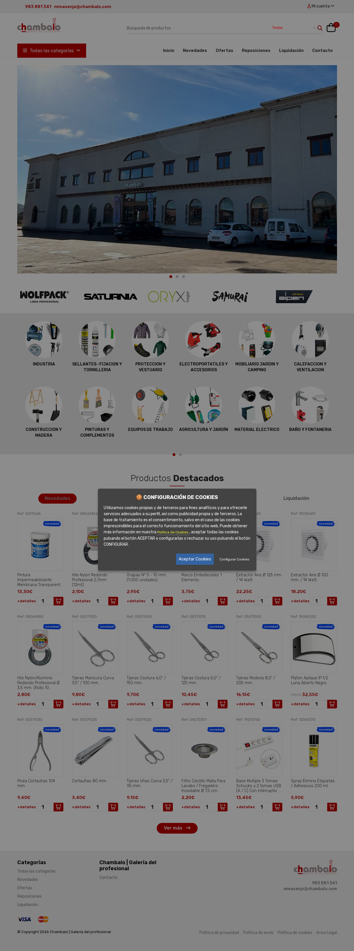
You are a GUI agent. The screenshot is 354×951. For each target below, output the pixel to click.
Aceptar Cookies (195, 559)
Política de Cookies (173, 532)
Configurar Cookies (234, 559)
